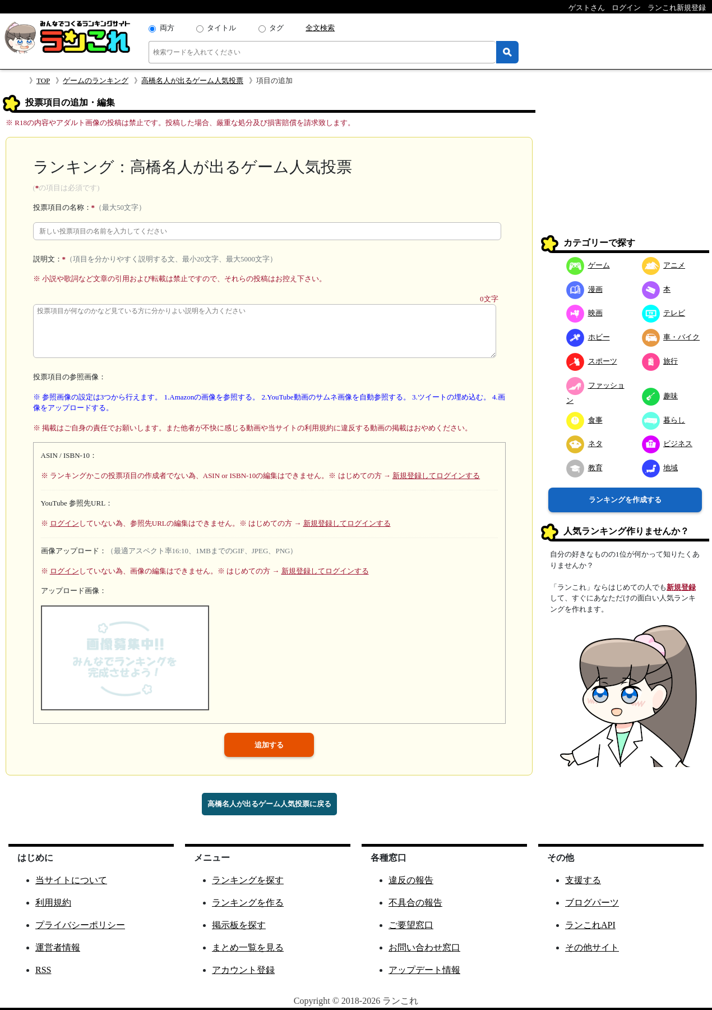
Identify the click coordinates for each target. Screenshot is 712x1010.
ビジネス (667, 443)
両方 (167, 28)
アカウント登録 (243, 970)
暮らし (664, 420)
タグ (276, 28)
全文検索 (320, 28)
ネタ (584, 443)
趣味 (660, 396)
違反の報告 (411, 880)
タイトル (221, 28)
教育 (584, 467)
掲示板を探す (239, 925)
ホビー (588, 337)
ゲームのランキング (95, 80)
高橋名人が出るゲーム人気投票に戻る (269, 804)
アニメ (664, 265)
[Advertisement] (625, 165)
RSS (43, 970)
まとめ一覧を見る (248, 947)
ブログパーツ (592, 902)
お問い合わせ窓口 (424, 947)
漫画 (584, 289)
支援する (583, 880)
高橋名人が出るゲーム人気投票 (192, 80)
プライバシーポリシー (80, 925)
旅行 (660, 361)
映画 (584, 313)
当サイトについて (71, 880)
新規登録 (681, 587)
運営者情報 (57, 947)
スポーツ (591, 361)
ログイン (64, 523)
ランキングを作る (248, 902)
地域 (660, 467)
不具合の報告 (415, 902)
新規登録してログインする (436, 475)
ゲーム (588, 265)
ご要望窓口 (411, 925)
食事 (584, 420)
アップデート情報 (424, 970)
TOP (43, 80)
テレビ (664, 313)
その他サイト (592, 947)
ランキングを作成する (625, 499)
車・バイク (671, 337)
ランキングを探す (248, 880)
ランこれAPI (590, 925)
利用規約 (53, 902)
